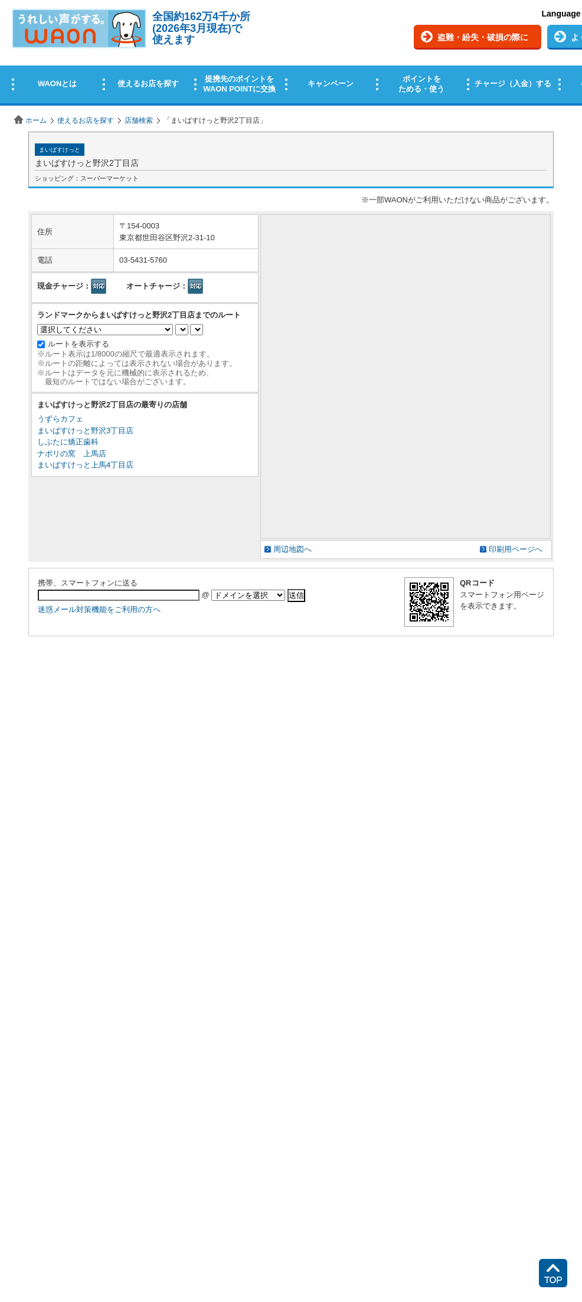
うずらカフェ (60, 418)
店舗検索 (139, 120)
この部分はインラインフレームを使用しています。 (291, 54)
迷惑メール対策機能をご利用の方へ (99, 609)
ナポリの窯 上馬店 (71, 453)
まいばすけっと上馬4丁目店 (85, 464)
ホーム (36, 120)
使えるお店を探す (85, 120)
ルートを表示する (78, 343)
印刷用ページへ (515, 549)
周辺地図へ (292, 549)
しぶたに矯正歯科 (68, 441)
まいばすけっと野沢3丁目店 (85, 430)
